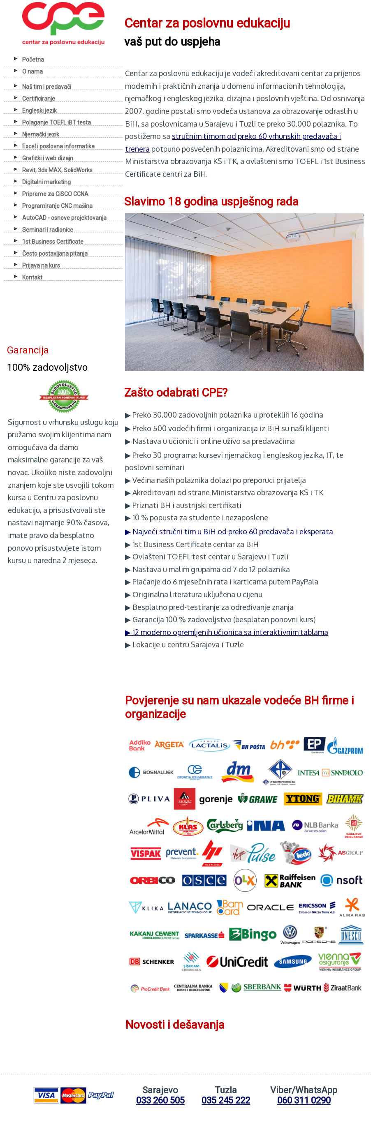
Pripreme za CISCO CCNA (55, 194)
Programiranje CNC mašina (57, 206)
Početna (33, 59)
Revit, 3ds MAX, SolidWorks (57, 170)
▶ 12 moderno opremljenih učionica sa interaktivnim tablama (226, 632)
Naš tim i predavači (46, 86)
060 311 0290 (304, 1100)
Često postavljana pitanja (55, 253)
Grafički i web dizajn (47, 158)
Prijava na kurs (41, 265)
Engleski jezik (39, 110)
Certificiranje (38, 98)
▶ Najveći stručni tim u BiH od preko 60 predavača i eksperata (229, 531)
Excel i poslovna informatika (58, 146)
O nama (32, 71)
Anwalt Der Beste (36, 575)
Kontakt (32, 277)
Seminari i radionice (47, 229)
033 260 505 (160, 1100)
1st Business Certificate (52, 241)
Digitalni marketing (46, 182)
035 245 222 (226, 1100)
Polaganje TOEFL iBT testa (56, 122)
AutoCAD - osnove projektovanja (64, 218)
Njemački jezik (40, 134)
